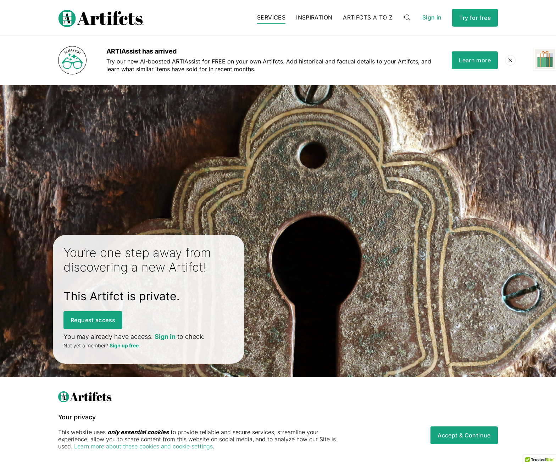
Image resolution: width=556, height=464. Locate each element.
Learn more (475, 60)
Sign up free (124, 345)
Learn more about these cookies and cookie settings (143, 446)
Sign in (431, 17)
